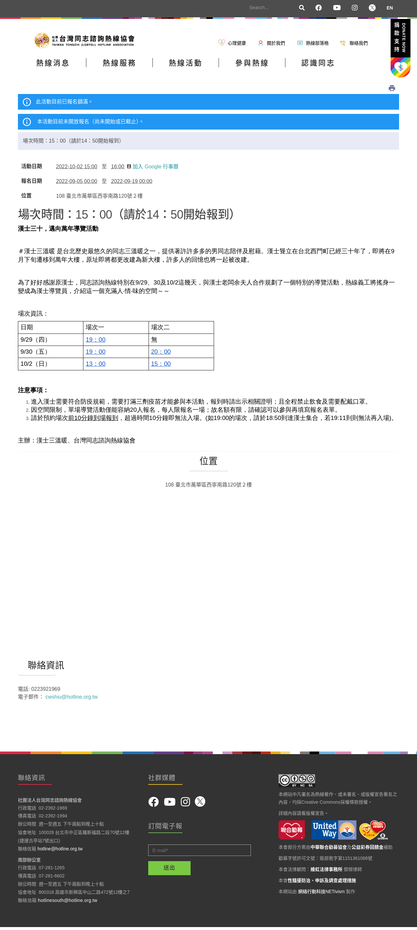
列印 (392, 90)
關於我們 (276, 43)
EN (390, 7)
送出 (169, 870)
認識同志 (353, 66)
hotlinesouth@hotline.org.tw (67, 902)
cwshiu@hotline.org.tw (71, 699)
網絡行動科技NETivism (321, 893)
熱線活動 (205, 66)
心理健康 (237, 43)
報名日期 (31, 183)
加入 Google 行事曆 (152, 169)
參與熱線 (279, 66)
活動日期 (31, 168)
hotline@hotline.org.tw (60, 851)
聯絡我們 (359, 43)
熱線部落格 (317, 43)
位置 (26, 198)
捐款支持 (400, 38)
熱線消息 (57, 66)
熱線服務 (131, 66)
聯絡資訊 (37, 668)
